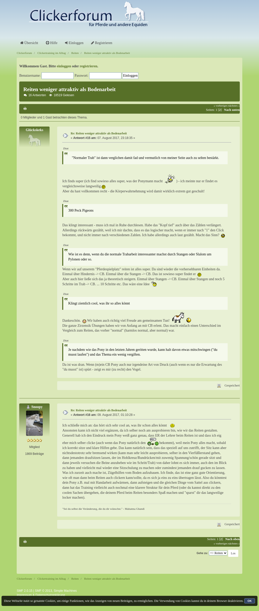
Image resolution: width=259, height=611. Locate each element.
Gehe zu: (202, 553)
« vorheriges (221, 105)
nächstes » (234, 105)
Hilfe (51, 43)
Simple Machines (65, 591)
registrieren (88, 66)
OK (250, 600)
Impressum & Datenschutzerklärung (41, 595)
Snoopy (36, 407)
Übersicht (29, 43)
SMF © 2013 (43, 591)
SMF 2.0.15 (24, 591)
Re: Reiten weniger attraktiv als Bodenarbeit (99, 133)
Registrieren (101, 43)
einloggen (64, 66)
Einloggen (74, 43)
